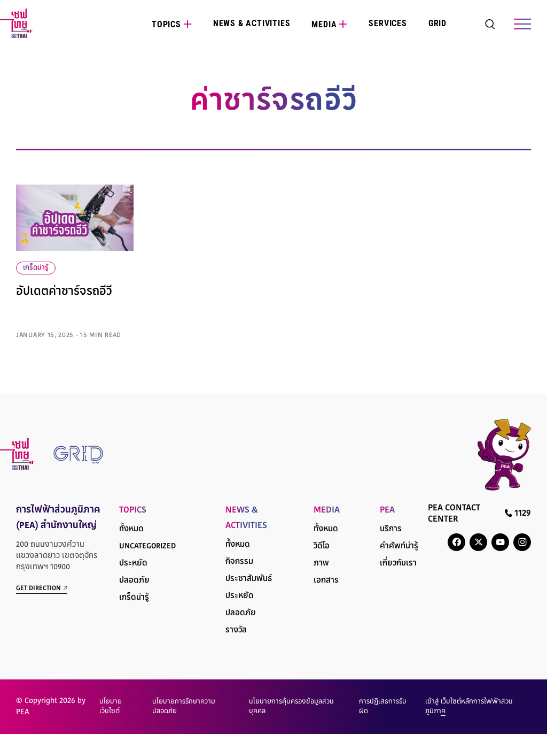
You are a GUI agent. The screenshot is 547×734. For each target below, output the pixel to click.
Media (324, 24)
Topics (166, 24)
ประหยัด (133, 564)
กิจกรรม (239, 562)
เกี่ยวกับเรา (398, 564)
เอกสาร (326, 581)
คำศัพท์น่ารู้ (399, 546)
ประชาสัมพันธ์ (248, 579)
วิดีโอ (322, 546)
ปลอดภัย (134, 581)
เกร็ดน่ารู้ (36, 268)
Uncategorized (147, 546)
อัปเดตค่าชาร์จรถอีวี (64, 292)
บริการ (391, 529)
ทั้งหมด (131, 529)
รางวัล (236, 630)
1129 (518, 513)
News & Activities (252, 23)
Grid (437, 23)
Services (388, 23)
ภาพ (321, 564)
